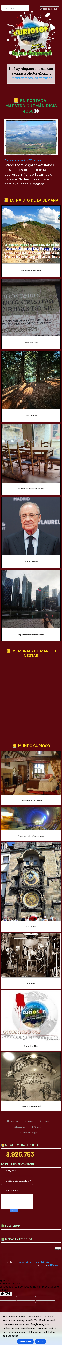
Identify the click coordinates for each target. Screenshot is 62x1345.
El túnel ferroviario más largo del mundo (31, 836)
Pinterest (37, 1127)
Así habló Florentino (31, 562)
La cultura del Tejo (31, 416)
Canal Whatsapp (28, 1132)
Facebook (12, 1121)
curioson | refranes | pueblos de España (33, 1262)
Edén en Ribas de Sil (31, 343)
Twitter (29, 1121)
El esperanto (31, 984)
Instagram (19, 1127)
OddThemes (53, 1265)
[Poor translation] (8, 1294)
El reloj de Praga (31, 927)
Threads (44, 1121)
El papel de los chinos (31, 1046)
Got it (40, 1342)
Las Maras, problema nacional (31, 1106)
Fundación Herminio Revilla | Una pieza (31, 489)
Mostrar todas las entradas (31, 78)
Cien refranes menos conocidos (31, 270)
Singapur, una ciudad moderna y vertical (31, 635)
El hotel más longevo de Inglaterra (31, 800)
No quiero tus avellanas (22, 160)
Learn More (25, 1342)
